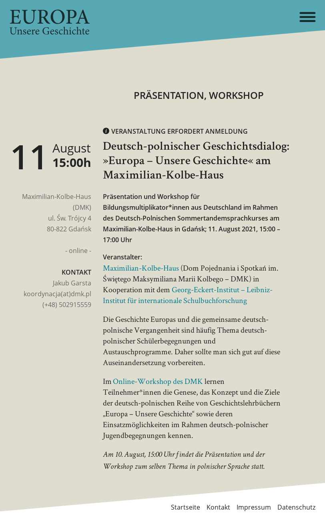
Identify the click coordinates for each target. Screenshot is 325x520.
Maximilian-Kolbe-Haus (141, 268)
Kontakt (218, 507)
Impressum (254, 507)
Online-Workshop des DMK (158, 381)
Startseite (185, 507)
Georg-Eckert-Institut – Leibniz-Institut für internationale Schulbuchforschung (188, 294)
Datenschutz (296, 507)
